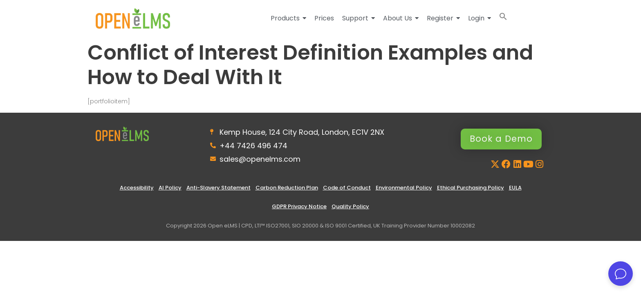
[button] (503, 18)
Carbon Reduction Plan (287, 189)
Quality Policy (350, 208)
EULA (515, 189)
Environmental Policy (404, 189)
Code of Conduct (347, 189)
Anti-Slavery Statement (218, 189)
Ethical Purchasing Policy (470, 189)
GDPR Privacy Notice (299, 208)
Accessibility (137, 189)
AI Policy (170, 189)
